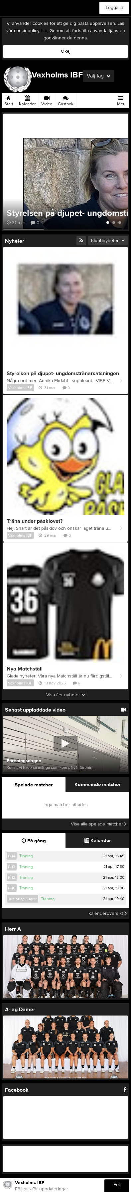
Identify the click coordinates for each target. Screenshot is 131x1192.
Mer (120, 100)
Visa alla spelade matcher (99, 824)
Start (8, 100)
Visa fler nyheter (66, 695)
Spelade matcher (34, 785)
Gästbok (65, 100)
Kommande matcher (97, 784)
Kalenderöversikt (107, 914)
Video (46, 100)
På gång (34, 841)
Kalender (27, 100)
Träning (26, 856)
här (44, 31)
